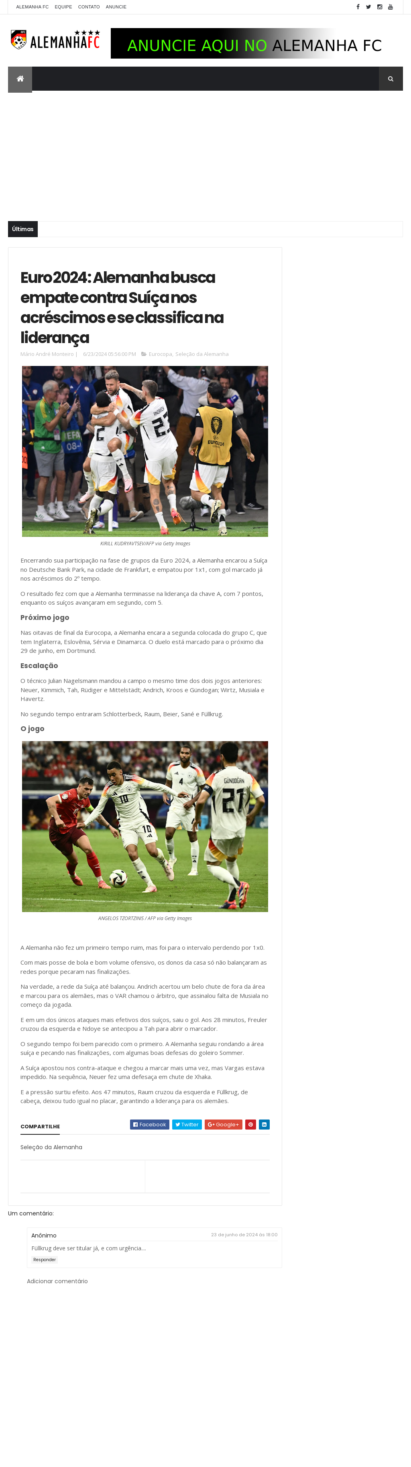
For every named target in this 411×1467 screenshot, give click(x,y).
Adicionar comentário (57, 1304)
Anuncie (116, 6)
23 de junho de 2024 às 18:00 (229, 1258)
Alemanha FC (32, 6)
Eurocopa (160, 359)
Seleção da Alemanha (202, 359)
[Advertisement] (205, 151)
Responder (44, 1283)
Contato (89, 6)
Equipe (63, 6)
